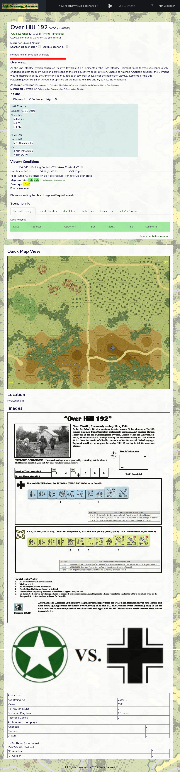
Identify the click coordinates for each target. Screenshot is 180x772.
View (142, 236)
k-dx (36, 180)
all (146, 236)
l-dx (30, 180)
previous (58, 34)
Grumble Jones (19, 34)
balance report (161, 236)
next (46, 34)
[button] (78, 6)
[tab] (22, 211)
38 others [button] (54, 37)
